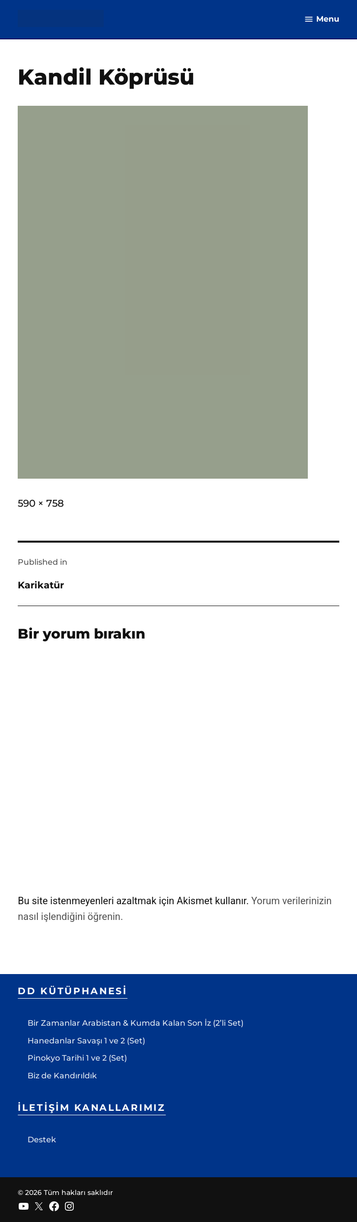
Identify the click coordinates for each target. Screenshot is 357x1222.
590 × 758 (41, 503)
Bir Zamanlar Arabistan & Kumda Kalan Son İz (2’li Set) (135, 1023)
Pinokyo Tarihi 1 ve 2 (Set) (77, 1058)
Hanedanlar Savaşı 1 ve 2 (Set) (86, 1040)
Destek (42, 1139)
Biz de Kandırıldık (62, 1075)
